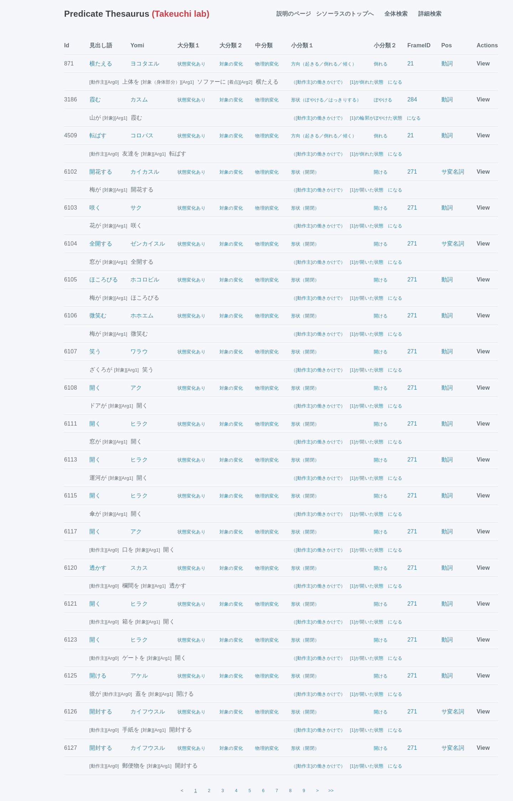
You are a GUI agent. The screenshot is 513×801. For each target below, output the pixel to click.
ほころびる (103, 279)
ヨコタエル (144, 63)
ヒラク (138, 424)
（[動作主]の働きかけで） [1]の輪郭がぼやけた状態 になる (356, 118)
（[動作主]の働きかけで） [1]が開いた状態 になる (346, 190)
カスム (138, 99)
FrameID (419, 45)
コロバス (142, 135)
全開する (101, 244)
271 (412, 172)
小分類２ (385, 45)
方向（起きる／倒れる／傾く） (324, 64)
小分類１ (302, 45)
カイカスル (144, 172)
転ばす (98, 135)
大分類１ (189, 45)
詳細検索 (432, 13)
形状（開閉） (305, 172)
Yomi (137, 45)
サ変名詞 (453, 172)
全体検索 (398, 13)
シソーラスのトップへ (347, 13)
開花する (101, 172)
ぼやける (383, 99)
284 (412, 99)
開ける (381, 172)
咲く (95, 208)
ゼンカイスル (147, 244)
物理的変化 (267, 64)
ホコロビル (144, 279)
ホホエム (142, 315)
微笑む (98, 315)
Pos (446, 45)
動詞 (447, 63)
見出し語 (101, 45)
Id (66, 45)
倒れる (381, 64)
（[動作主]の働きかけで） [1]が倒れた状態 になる (346, 82)
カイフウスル (147, 711)
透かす (98, 568)
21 (411, 63)
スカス (138, 568)
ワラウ (138, 351)
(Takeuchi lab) (136, 14)
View (483, 63)
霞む (95, 99)
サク (136, 208)
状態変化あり (191, 64)
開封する (101, 711)
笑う (95, 351)
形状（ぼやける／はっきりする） (326, 99)
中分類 (263, 45)
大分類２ (231, 45)
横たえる (101, 63)
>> (331, 790)
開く (95, 388)
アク (136, 388)
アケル (138, 676)
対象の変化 (231, 64)
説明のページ (293, 13)
